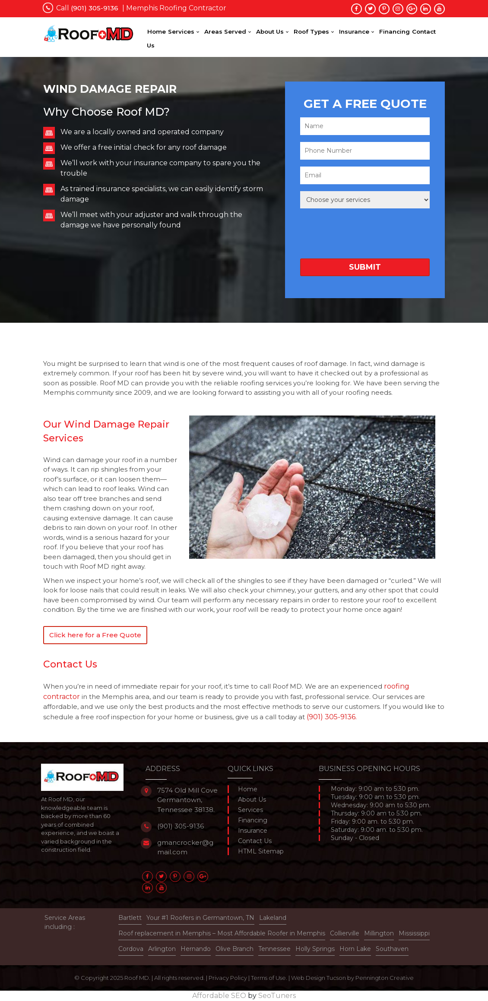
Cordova (130, 949)
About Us (270, 31)
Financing (394, 31)
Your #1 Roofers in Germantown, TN (200, 918)
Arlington (162, 949)
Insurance (354, 31)
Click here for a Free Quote (95, 635)
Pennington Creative (384, 977)
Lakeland (272, 918)
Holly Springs (315, 949)
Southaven (392, 949)
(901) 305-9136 (180, 826)
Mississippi (414, 933)
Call (87, 8)
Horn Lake (355, 949)
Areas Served (225, 31)
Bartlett (130, 918)
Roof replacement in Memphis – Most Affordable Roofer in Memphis (221, 933)
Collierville (344, 933)
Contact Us (255, 841)
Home (156, 31)
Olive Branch (234, 949)
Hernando (196, 949)
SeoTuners (277, 996)
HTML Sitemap (261, 851)
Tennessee (274, 949)
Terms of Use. (269, 977)
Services (181, 31)
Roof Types (311, 31)
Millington (379, 933)
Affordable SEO (219, 996)
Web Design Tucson (318, 977)
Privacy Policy (228, 977)
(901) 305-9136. (332, 717)
